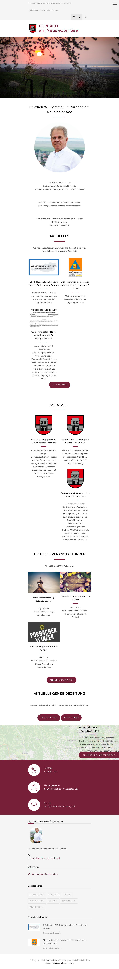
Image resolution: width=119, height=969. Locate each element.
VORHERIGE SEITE (49, 718)
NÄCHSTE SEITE (71, 718)
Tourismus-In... (69, 901)
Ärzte (67, 895)
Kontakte (53, 901)
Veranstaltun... (37, 895)
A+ (74, 17)
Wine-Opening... (37, 901)
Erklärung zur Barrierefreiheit (45, 874)
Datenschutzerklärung (64, 963)
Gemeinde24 (51, 960)
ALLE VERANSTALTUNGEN (61, 680)
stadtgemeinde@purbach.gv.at (58, 3)
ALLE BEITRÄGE (60, 385)
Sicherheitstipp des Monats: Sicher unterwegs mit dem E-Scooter (75, 285)
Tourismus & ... (36, 907)
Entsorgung (54, 895)
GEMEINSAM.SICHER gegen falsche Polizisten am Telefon (65, 926)
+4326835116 (36, 3)
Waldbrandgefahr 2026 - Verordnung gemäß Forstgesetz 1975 (43, 335)
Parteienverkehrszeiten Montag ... (45, 10)
